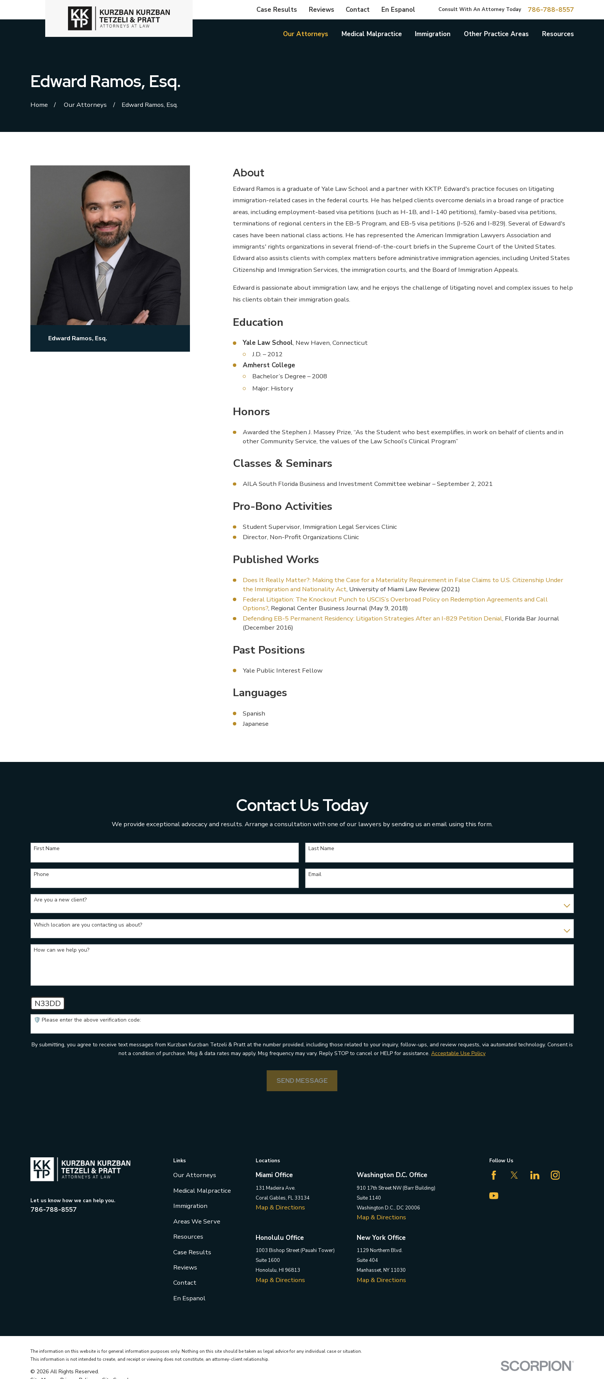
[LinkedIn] (534, 1175)
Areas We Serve (196, 1221)
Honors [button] (251, 411)
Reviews (321, 9)
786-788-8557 (551, 9)
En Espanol (398, 9)
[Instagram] (555, 1175)
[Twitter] (514, 1175)
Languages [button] (260, 692)
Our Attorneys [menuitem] (305, 34)
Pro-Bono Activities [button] (282, 506)
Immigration (190, 1205)
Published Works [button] (276, 559)
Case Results (276, 9)
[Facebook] (493, 1175)
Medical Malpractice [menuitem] (372, 34)
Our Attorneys (194, 1175)
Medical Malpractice (202, 1190)
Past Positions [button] (269, 650)
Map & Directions (280, 1207)
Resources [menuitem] (558, 34)
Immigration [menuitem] (433, 34)
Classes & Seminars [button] (282, 463)
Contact (358, 9)
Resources (188, 1236)
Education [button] (258, 322)
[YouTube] (493, 1195)
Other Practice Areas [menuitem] (496, 34)
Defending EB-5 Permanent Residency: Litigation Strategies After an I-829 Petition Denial (372, 618)
